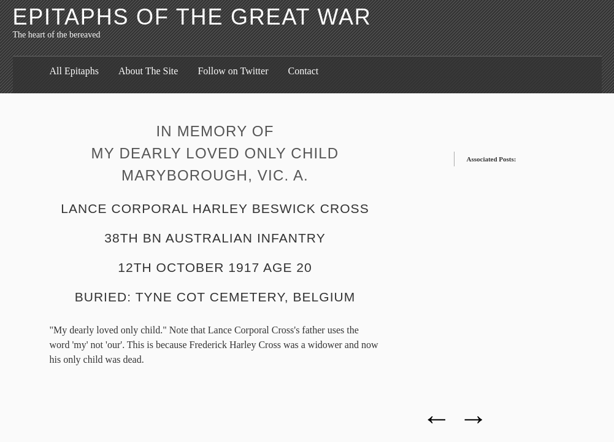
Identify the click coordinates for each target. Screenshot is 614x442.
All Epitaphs (74, 71)
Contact (303, 71)
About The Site (148, 71)
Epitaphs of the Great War (192, 16)
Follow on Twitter (233, 71)
